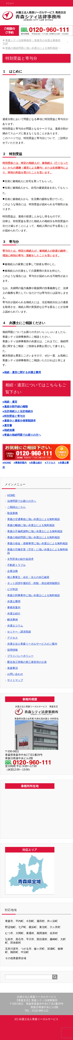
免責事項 (12, 668)
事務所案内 (13, 607)
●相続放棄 (8, 430)
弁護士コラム (15, 625)
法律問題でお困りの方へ (21, 501)
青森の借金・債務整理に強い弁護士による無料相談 (37, 543)
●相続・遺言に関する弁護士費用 (21, 372)
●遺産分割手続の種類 (15, 406)
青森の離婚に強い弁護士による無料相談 (31, 525)
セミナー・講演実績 (19, 631)
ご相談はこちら (16, 507)
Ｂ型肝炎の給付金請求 (20, 559)
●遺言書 (7, 425)
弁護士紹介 (13, 613)
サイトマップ (15, 680)
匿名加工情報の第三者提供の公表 (27, 662)
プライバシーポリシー (20, 656)
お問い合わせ (15, 674)
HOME (11, 495)
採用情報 (12, 649)
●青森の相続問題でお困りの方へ (21, 434)
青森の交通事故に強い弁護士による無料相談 (33, 519)
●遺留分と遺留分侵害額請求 (19, 420)
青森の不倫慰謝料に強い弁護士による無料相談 (34, 531)
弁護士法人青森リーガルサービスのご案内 (32, 643)
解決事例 (12, 619)
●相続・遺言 (9, 401)
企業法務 (12, 571)
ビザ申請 (12, 589)
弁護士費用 (13, 601)
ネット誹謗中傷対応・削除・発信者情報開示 (33, 583)
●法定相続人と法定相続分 (17, 411)
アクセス (12, 637)
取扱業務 (12, 513)
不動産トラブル (16, 565)
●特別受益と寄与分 (13, 416)
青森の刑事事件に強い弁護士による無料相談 (33, 595)
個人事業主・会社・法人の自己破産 (28, 577)
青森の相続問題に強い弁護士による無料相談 (33, 537)
